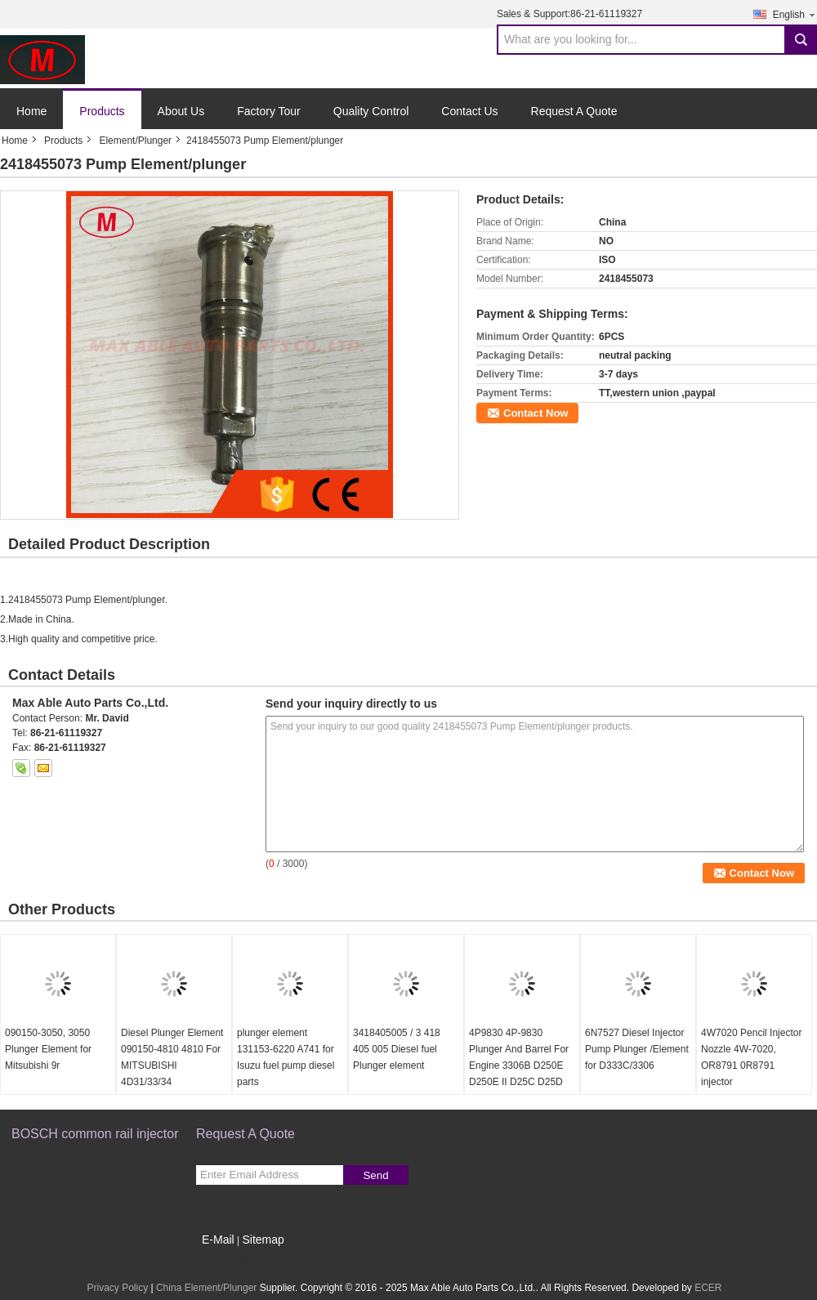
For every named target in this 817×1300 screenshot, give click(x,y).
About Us (181, 111)
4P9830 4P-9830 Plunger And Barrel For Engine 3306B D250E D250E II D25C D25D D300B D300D (519, 1065)
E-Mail (218, 1239)
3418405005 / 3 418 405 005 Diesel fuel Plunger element (396, 1049)
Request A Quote (574, 111)
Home (31, 111)
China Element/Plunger (206, 1287)
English (795, 14)
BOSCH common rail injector (95, 1134)
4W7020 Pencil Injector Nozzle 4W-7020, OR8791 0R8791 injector (751, 1057)
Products (101, 111)
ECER (707, 1287)
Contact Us (469, 111)
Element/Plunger (135, 140)
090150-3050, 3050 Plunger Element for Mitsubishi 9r (48, 1049)
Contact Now (535, 413)
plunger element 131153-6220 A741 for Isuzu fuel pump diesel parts (285, 1057)
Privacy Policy (117, 1287)
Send (375, 1175)
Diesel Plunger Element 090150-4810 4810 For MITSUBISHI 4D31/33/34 (172, 1057)
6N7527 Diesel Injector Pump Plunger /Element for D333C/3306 (637, 1049)
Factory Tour (269, 111)
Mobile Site (225, 1260)
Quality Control (371, 111)
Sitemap (262, 1239)
